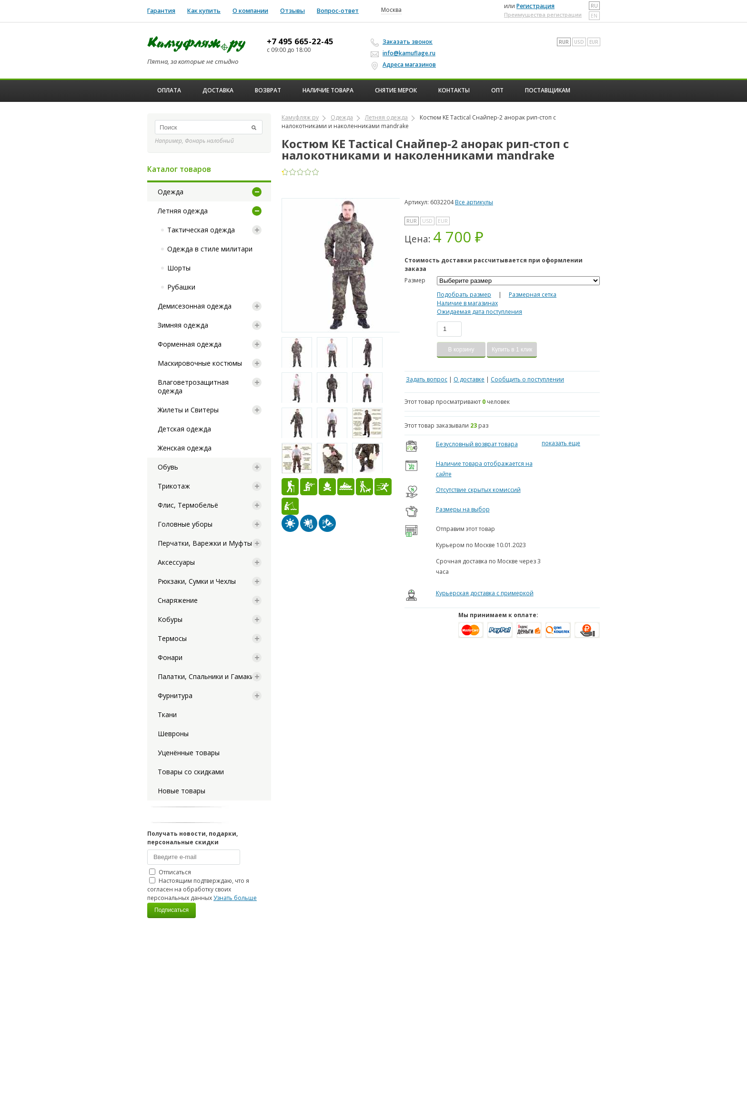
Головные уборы (185, 524)
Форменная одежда (190, 344)
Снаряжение (178, 600)
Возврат (268, 90)
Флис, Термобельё (188, 505)
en (594, 15)
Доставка (217, 90)
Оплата (169, 90)
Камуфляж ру (300, 117)
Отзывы (292, 11)
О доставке (469, 379)
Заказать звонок (403, 42)
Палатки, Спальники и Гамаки (206, 676)
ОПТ (497, 90)
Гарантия (161, 11)
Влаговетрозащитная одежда (193, 386)
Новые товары (181, 790)
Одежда (170, 191)
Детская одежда (184, 428)
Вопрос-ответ (338, 11)
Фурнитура (175, 695)
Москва (391, 10)
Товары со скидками (191, 771)
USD (579, 42)
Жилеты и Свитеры (188, 409)
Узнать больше (235, 898)
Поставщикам (547, 90)
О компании (250, 11)
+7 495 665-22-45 (300, 41)
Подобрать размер (464, 294)
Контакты (454, 90)
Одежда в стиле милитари (209, 248)
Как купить (204, 11)
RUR (564, 42)
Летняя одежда (183, 210)
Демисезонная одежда (195, 305)
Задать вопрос (426, 379)
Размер (414, 280)
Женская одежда (185, 447)
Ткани (167, 714)
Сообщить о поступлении (527, 379)
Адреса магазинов (405, 64)
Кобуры (170, 619)
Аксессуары (176, 562)
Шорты (179, 267)
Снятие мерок (396, 90)
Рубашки (181, 286)
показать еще (561, 443)
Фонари (170, 657)
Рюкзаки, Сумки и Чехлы (197, 581)
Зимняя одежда (183, 325)
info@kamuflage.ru (404, 53)
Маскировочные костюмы (200, 363)
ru (594, 5)
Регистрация (535, 6)
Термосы (172, 638)
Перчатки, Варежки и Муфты (205, 543)
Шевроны (173, 733)
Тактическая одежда (201, 229)
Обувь (168, 466)
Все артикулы (474, 202)
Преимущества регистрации (543, 14)
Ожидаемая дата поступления (479, 312)
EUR (593, 42)
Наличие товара (328, 90)
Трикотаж (174, 485)
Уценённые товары (189, 752)
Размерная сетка (532, 294)
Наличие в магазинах (467, 303)
